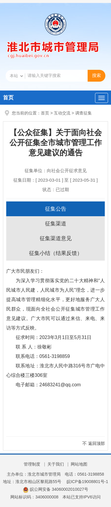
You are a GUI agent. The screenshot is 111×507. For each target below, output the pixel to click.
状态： (55, 189)
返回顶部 (96, 443)
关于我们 (55, 464)
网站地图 (79, 464)
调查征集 (83, 113)
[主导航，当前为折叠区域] (101, 98)
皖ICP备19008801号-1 (87, 481)
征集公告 (55, 209)
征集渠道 (55, 224)
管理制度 (32, 464)
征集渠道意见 (56, 238)
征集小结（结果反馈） (55, 253)
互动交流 (62, 113)
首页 (8, 98)
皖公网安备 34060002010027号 (55, 489)
